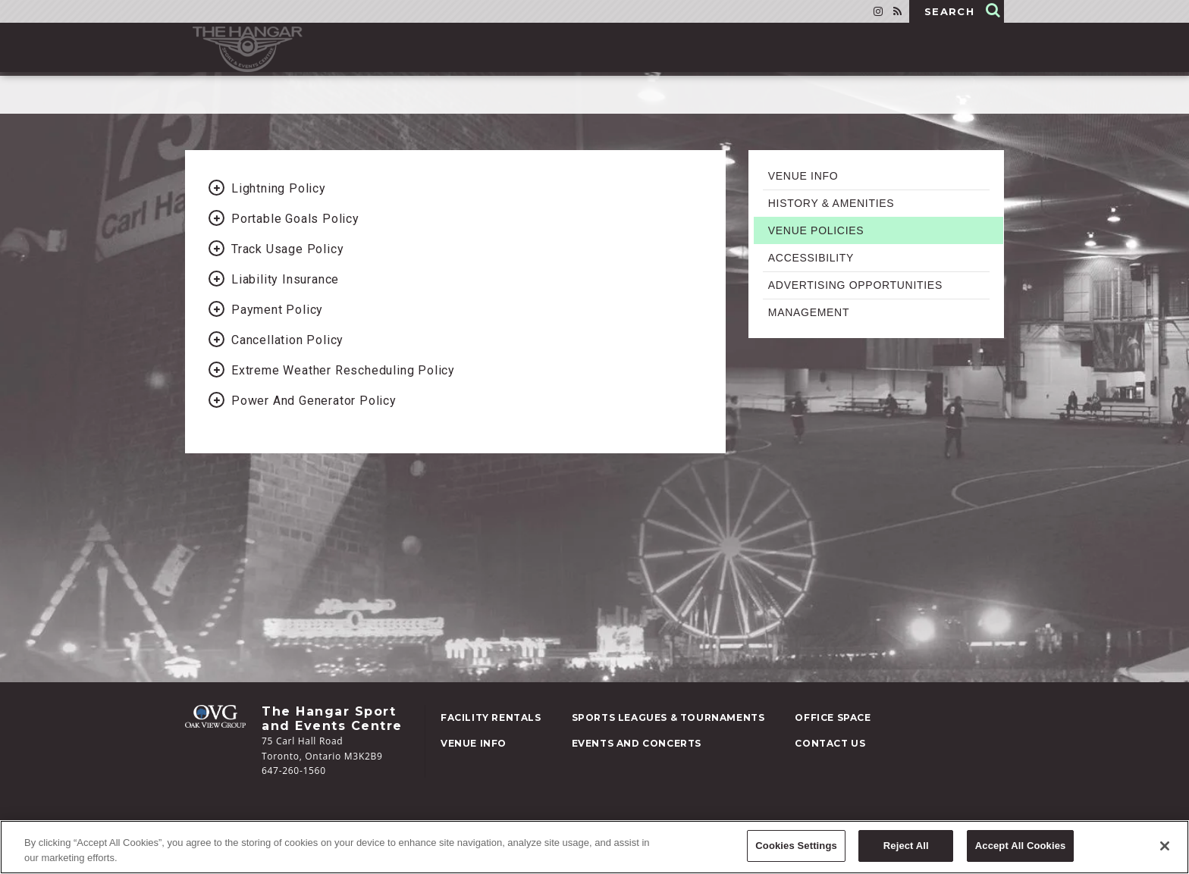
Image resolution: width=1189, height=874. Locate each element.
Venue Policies (816, 230)
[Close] (1164, 848)
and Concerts (636, 743)
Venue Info (803, 176)
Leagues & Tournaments (668, 717)
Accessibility (811, 258)
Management (808, 312)
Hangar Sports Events (248, 49)
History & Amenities (831, 203)
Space (833, 717)
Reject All (906, 848)
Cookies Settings (796, 848)
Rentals (491, 717)
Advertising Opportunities (855, 285)
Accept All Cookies (1020, 848)
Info (474, 743)
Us (830, 743)
